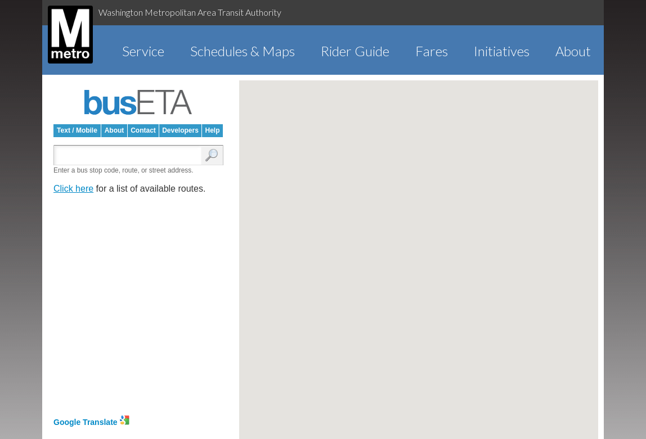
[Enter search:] (130, 156)
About (573, 51)
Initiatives (502, 51)
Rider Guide (355, 51)
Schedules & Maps (242, 51)
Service (143, 51)
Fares (431, 51)
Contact (143, 130)
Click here (73, 188)
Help (212, 130)
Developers (180, 130)
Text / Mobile (77, 130)
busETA (138, 102)
